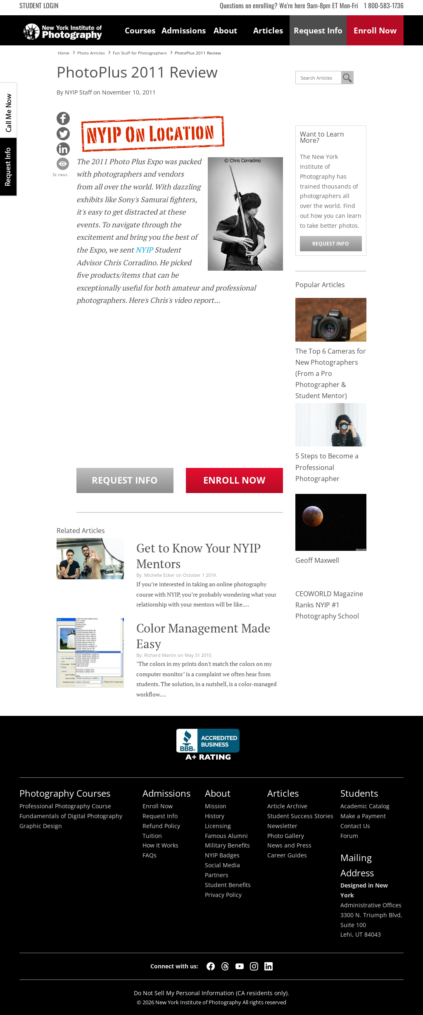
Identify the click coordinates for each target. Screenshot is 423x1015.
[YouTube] (239, 966)
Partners (216, 875)
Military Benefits (227, 845)
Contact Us (355, 826)
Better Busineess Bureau (209, 746)
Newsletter (282, 826)
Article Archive (287, 806)
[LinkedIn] (268, 966)
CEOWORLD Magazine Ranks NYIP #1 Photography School (329, 605)
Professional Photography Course (65, 806)
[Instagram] (254, 966)
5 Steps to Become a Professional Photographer (327, 467)
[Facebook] (211, 966)
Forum (349, 836)
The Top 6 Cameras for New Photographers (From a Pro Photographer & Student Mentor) (330, 374)
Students (359, 793)
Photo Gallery (285, 836)
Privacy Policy (223, 895)
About (225, 30)
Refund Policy (161, 826)
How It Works (160, 845)
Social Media (222, 865)
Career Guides (287, 855)
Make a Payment (363, 816)
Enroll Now (234, 480)
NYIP (144, 250)
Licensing (218, 826)
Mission (215, 806)
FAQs (150, 855)
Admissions (183, 30)
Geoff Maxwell (317, 560)
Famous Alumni (226, 836)
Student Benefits (228, 885)
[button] (63, 118)
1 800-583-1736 (384, 5)
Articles (268, 30)
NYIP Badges (222, 855)
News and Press (289, 845)
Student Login (38, 5)
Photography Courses (64, 793)
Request (318, 30)
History (214, 816)
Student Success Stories (300, 816)
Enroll (375, 30)
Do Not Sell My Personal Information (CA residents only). (211, 993)
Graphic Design (40, 826)
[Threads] (225, 966)
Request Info (8, 166)
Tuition (152, 836)
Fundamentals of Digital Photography (70, 816)
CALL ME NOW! (8, 110)
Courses (140, 30)
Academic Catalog (365, 806)
